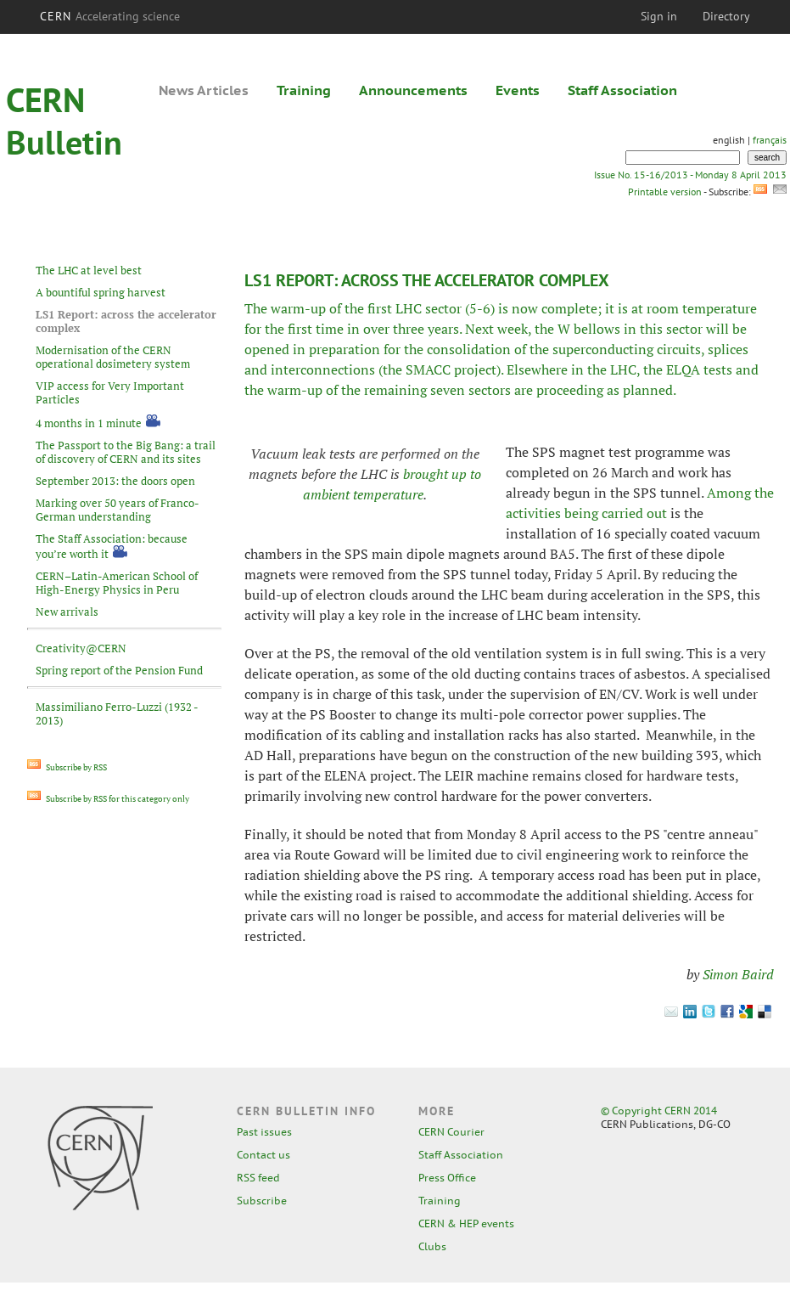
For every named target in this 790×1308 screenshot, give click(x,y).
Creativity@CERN (81, 648)
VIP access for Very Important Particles (110, 392)
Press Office (447, 1177)
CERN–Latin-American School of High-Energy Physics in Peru (117, 582)
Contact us (263, 1154)
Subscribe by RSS (67, 767)
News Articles (204, 90)
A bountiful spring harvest (100, 292)
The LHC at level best (89, 270)
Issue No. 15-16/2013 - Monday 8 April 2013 (690, 174)
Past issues (264, 1131)
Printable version (664, 191)
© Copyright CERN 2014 (659, 1110)
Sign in (659, 16)
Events (518, 90)
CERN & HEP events (466, 1223)
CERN (110, 16)
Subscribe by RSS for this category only (108, 798)
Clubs (432, 1246)
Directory (726, 16)
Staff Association (622, 90)
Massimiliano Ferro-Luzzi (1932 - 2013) (117, 713)
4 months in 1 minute (89, 423)
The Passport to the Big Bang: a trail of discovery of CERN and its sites (126, 451)
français (770, 139)
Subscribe (262, 1200)
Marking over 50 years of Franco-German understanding (117, 509)
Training (304, 90)
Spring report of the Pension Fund (119, 670)
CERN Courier (451, 1131)
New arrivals (67, 611)
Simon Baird (738, 974)
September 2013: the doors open (115, 480)
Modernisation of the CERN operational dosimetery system (113, 356)
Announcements (413, 90)
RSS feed (258, 1177)
